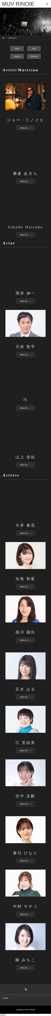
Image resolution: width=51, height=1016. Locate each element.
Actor (34, 49)
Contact (5, 998)
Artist (17, 49)
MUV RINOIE (30, 1010)
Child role (34, 56)
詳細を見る (24, 128)
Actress (17, 56)
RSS (26, 989)
